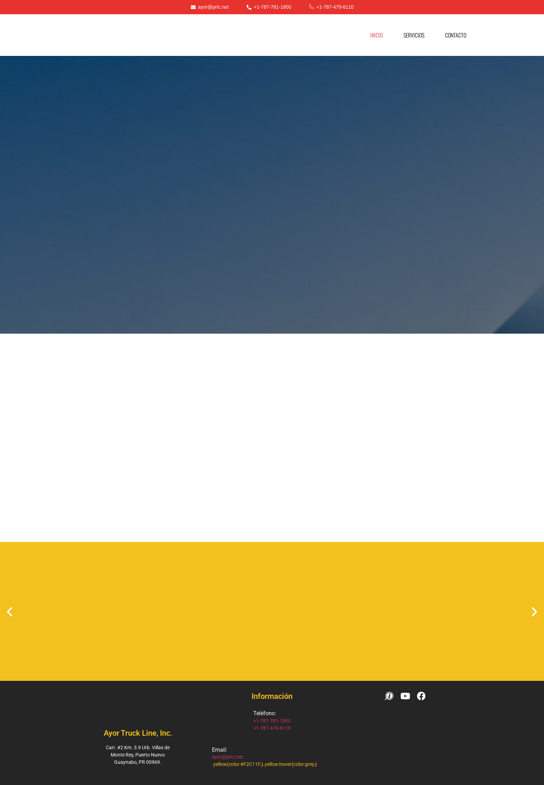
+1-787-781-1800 (272, 721)
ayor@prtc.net (227, 757)
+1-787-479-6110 (272, 728)
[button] (9, 612)
